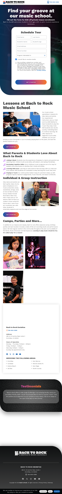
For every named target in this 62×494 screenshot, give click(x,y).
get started (11, 147)
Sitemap (50, 482)
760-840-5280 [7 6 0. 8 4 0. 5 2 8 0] (12, 330)
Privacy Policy (43, 482)
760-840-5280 (32, 474)
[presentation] (27, 75)
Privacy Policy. (41, 70)
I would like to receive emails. (25, 59)
